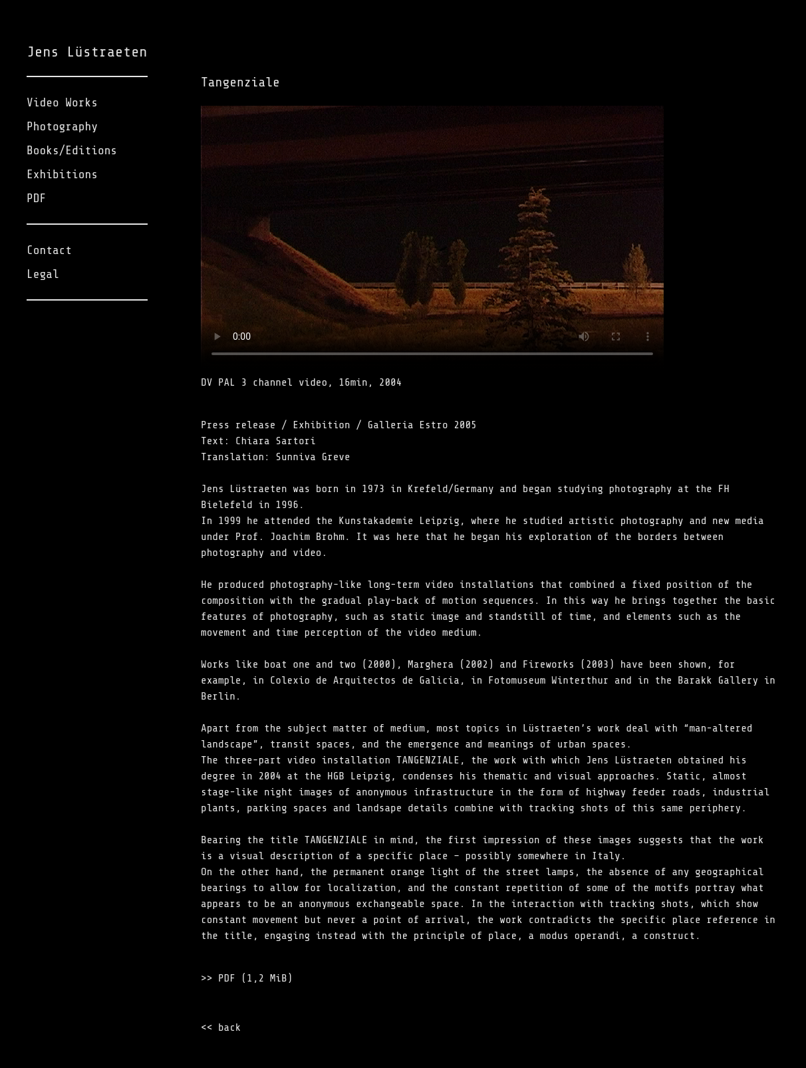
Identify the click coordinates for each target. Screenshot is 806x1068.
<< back (221, 1027)
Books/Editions (72, 150)
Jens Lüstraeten (87, 51)
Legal (43, 274)
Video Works (62, 102)
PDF (36, 198)
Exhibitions (62, 174)
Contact (49, 250)
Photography (62, 126)
